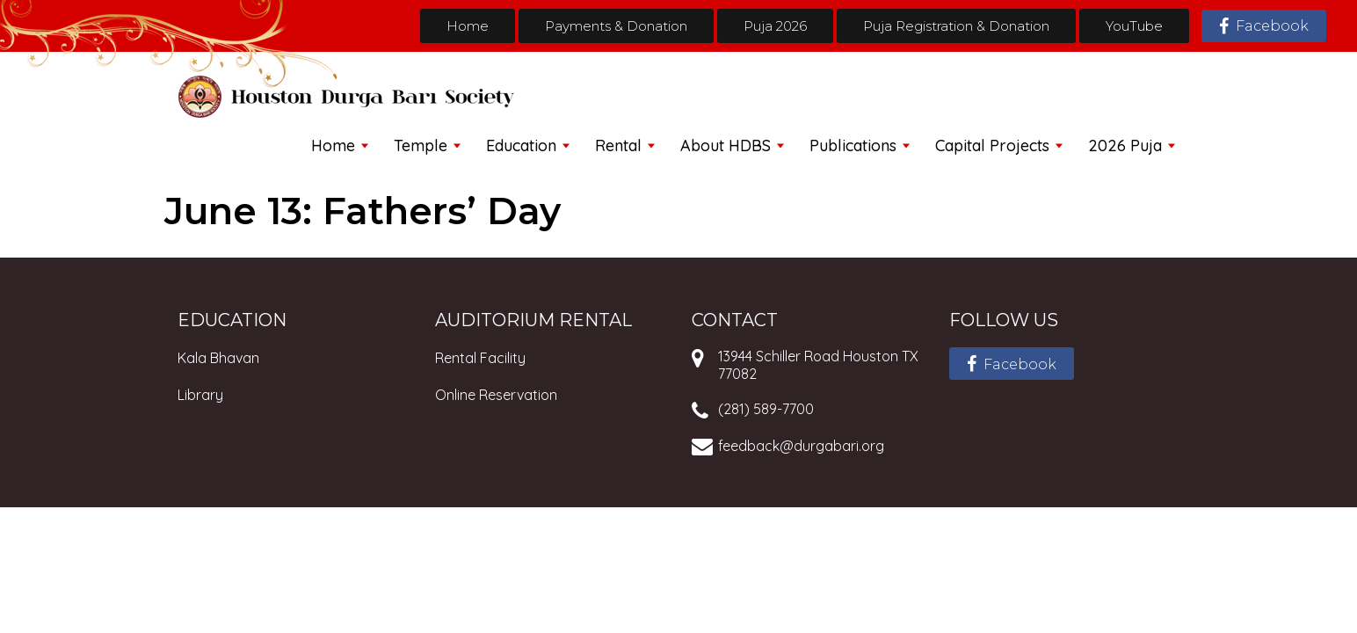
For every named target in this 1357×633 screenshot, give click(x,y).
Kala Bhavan (218, 358)
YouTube (1134, 26)
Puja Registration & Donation (956, 26)
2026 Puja (1125, 145)
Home (467, 26)
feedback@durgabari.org (801, 446)
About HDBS (725, 145)
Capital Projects (992, 145)
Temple (420, 145)
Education (521, 145)
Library (200, 395)
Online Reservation (496, 395)
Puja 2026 (775, 26)
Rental (618, 145)
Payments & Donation (616, 26)
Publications (852, 145)
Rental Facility (480, 358)
